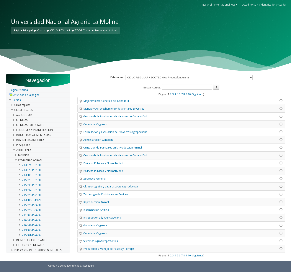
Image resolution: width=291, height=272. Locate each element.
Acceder (281, 4)
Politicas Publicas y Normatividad (103, 163)
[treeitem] (38, 90)
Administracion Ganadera (98, 139)
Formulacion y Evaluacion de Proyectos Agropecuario (115, 132)
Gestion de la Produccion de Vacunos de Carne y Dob (115, 116)
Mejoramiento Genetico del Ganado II (106, 101)
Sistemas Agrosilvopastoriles (100, 241)
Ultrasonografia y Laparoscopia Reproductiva (110, 186)
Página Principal (18, 90)
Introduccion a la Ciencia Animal (102, 217)
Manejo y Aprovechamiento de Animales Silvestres (113, 108)
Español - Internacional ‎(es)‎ (219, 4)
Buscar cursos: (152, 87)
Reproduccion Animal (96, 202)
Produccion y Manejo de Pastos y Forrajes (109, 248)
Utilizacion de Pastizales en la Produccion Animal (112, 147)
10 (189, 94)
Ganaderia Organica (95, 124)
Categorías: (117, 77)
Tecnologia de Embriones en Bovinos (105, 194)
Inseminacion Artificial (96, 210)
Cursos (16, 100)
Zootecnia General (94, 178)
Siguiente (197, 94)
